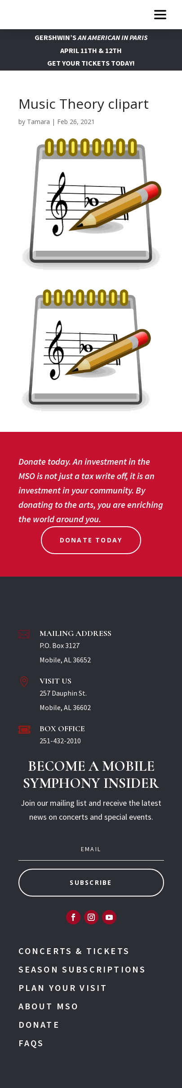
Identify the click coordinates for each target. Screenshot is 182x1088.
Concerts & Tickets (74, 950)
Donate (39, 1024)
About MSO (48, 1006)
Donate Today (91, 540)
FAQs (31, 1042)
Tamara (38, 121)
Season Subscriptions (82, 969)
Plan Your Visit (63, 987)
